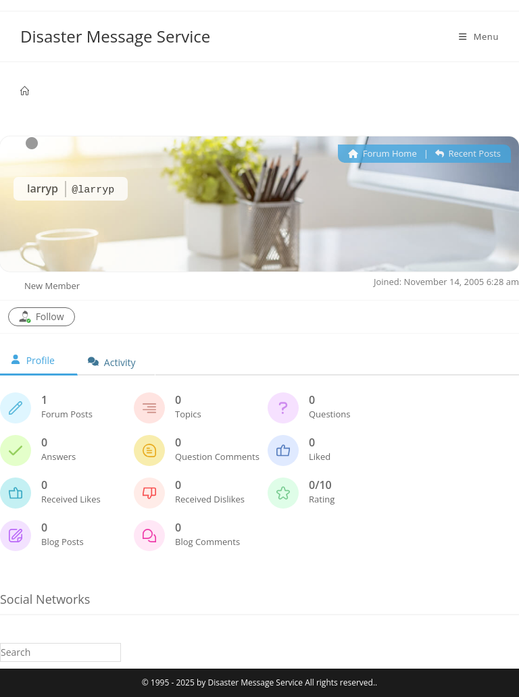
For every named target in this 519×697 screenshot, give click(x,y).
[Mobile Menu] (479, 36)
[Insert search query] (60, 652)
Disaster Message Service (115, 36)
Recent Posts (468, 153)
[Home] (24, 91)
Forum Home (382, 153)
